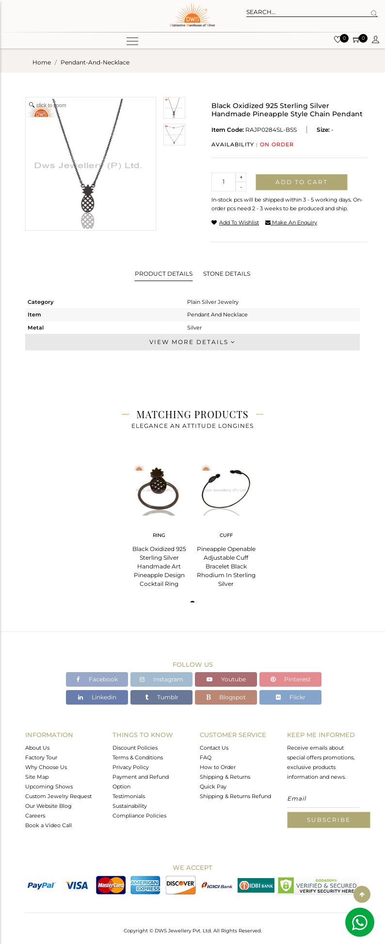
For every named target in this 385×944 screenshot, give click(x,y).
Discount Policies (135, 747)
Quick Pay (213, 786)
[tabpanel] (159, 522)
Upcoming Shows (49, 786)
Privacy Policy (130, 767)
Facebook (97, 679)
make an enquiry (291, 222)
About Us (37, 747)
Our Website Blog (48, 805)
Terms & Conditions (137, 757)
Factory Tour (41, 757)
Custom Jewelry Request (58, 796)
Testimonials (128, 796)
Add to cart (301, 182)
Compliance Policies (139, 815)
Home (41, 62)
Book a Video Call (48, 825)
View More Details (192, 342)
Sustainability (129, 805)
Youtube (226, 679)
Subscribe (329, 819)
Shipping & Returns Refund (235, 796)
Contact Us (214, 747)
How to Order (218, 767)
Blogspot (226, 697)
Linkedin (97, 697)
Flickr (290, 697)
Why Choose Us (46, 767)
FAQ (205, 757)
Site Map (36, 776)
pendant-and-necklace (95, 62)
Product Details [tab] (163, 273)
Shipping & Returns (225, 776)
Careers (35, 815)
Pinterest (291, 679)
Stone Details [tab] (226, 273)
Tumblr (161, 697)
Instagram (161, 679)
